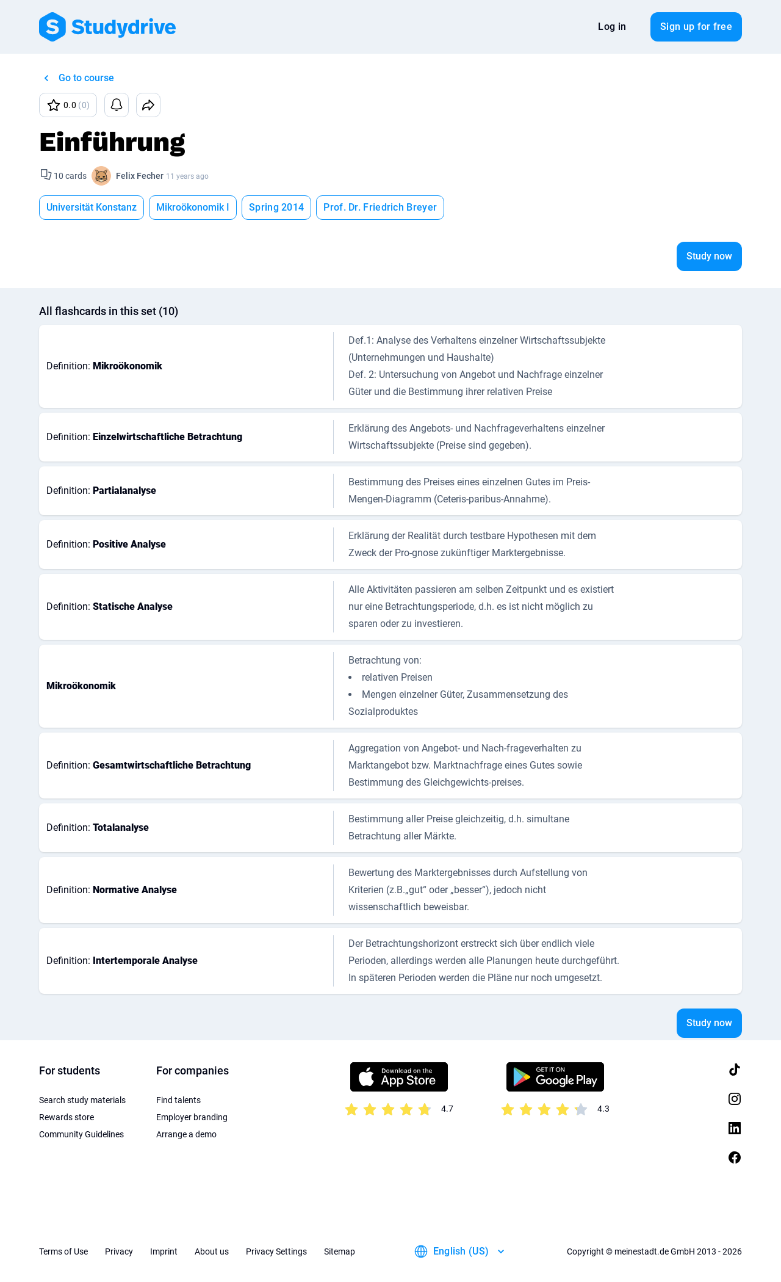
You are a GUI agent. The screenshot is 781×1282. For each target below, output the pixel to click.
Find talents (178, 1100)
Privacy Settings (276, 1251)
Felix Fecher (140, 176)
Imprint (164, 1251)
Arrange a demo (186, 1134)
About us (212, 1251)
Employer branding (192, 1117)
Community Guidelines (81, 1134)
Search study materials (82, 1100)
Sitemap (339, 1251)
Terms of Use (63, 1251)
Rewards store (66, 1117)
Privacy (119, 1251)
